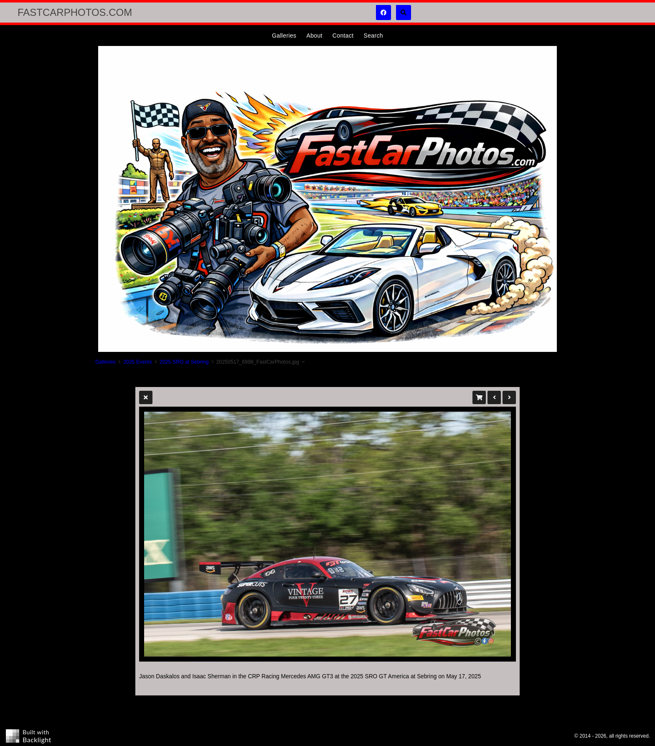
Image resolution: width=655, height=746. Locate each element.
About (314, 35)
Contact (343, 35)
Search (373, 35)
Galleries (284, 35)
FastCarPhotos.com (75, 12)
